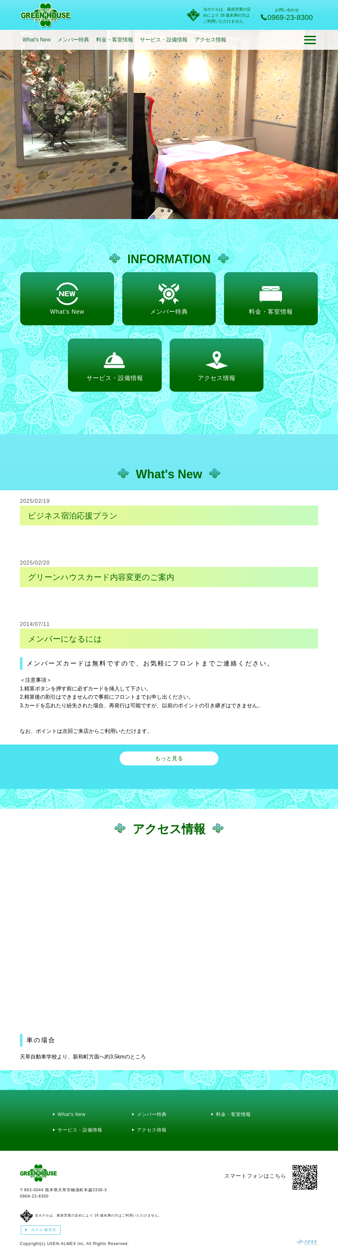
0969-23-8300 (34, 1196)
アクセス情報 (210, 39)
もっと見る (169, 758)
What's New (37, 39)
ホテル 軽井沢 (43, 1230)
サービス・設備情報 (164, 39)
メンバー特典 (73, 39)
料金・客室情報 (114, 39)
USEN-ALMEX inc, (66, 1243)
